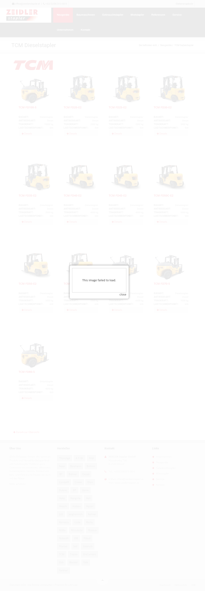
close (126, 289)
